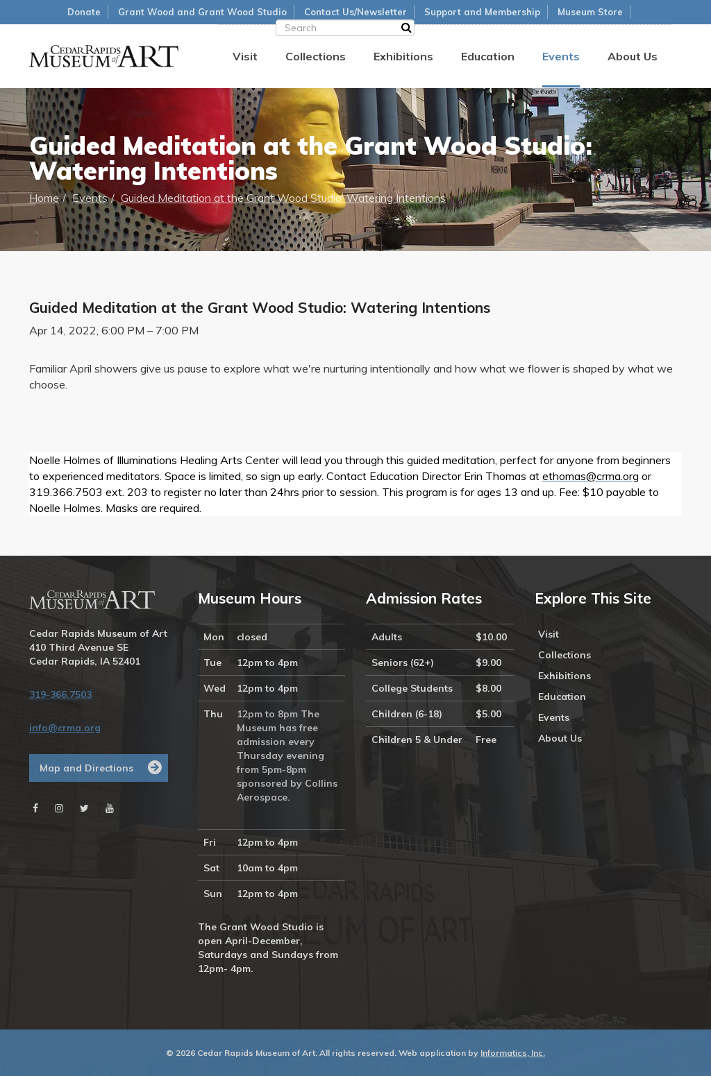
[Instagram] (59, 808)
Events (561, 56)
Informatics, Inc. (512, 1053)
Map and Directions (86, 768)
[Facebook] (35, 808)
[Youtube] (109, 808)
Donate (84, 11)
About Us (633, 56)
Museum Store (590, 11)
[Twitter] (84, 808)
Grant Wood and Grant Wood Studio (202, 11)
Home (44, 198)
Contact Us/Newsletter (355, 11)
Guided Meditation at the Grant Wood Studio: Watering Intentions (283, 198)
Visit (245, 56)
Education (488, 56)
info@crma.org (65, 727)
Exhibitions (403, 56)
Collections (315, 56)
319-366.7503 (60, 694)
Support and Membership (482, 11)
